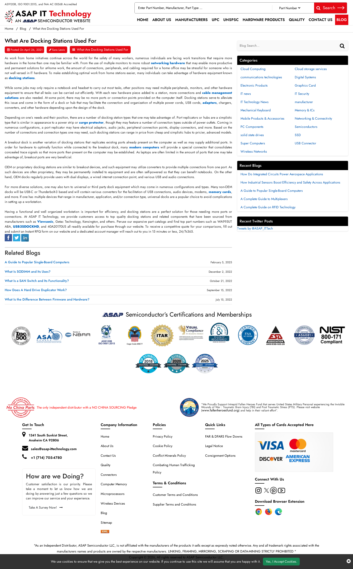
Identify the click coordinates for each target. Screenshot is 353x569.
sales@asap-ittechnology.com (54, 449)
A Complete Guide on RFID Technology (268, 207)
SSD (298, 135)
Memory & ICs (305, 110)
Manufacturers (191, 19)
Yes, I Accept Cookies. (281, 561)
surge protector (91, 122)
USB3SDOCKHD (26, 226)
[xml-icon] (105, 532)
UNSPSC (231, 19)
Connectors (109, 474)
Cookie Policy (162, 445)
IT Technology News (255, 102)
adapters (210, 102)
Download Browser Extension (279, 501)
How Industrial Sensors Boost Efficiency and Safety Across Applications (290, 182)
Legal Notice (214, 445)
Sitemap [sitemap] (108, 522)
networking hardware (168, 63)
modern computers (144, 147)
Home (142, 19)
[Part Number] (289, 8)
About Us (161, 19)
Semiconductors (306, 126)
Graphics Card (305, 85)
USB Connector (305, 143)
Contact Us (320, 19)
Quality (297, 19)
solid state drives (252, 135)
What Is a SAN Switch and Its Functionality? (37, 281)
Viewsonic (45, 221)
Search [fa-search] (330, 8)
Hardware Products (264, 19)
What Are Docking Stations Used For (102, 49)
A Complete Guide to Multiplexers (264, 199)
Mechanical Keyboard (256, 110)
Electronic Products (254, 85)
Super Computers (253, 143)
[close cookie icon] (349, 561)
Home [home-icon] (9, 28)
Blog (341, 19)
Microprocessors (113, 493)
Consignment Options (220, 455)
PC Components (252, 126)
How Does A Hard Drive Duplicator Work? (36, 290)
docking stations (22, 77)
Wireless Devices (113, 503)
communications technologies (261, 77)
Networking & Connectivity (313, 118)
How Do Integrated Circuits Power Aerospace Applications (282, 174)
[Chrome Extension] (258, 511)
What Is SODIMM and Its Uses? (27, 272)
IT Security (302, 93)
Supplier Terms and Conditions (174, 504)
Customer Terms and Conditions (175, 494)
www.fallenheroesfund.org (220, 410)
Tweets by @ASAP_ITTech (255, 228)
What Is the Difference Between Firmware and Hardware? (47, 299)
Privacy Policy (162, 436)
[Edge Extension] (278, 511)
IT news (246, 93)
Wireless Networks (254, 151)
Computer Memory (114, 484)
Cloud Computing (253, 69)
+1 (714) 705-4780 (46, 457)
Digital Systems (305, 77)
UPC (215, 19)
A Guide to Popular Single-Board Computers (37, 262)
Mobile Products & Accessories (262, 118)
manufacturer (304, 102)
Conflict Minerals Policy (169, 455)
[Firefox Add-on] (268, 511)
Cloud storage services (311, 69)
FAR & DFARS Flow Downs (223, 436)
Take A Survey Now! (46, 507)
